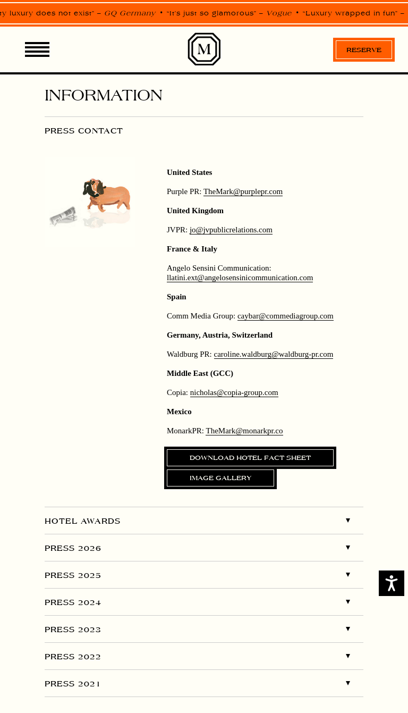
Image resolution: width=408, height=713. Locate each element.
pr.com (243, 191)
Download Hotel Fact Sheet (250, 458)
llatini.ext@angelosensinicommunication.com (240, 277)
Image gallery (220, 478)
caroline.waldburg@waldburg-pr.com (274, 354)
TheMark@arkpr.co (244, 430)
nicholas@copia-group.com (234, 392)
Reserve (363, 50)
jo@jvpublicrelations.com (231, 229)
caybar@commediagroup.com (285, 316)
